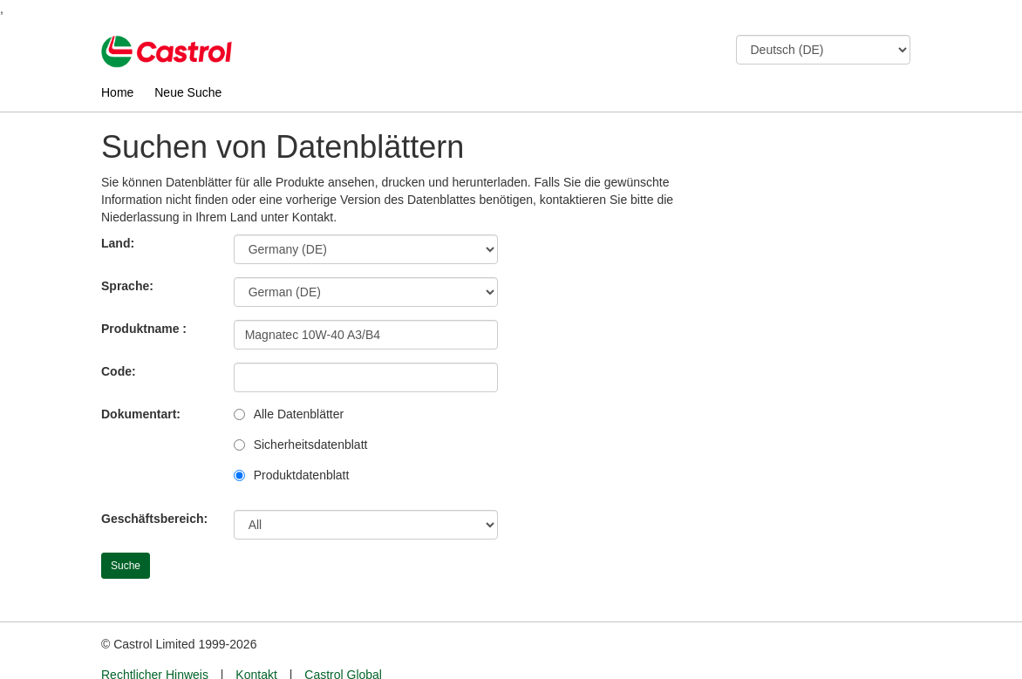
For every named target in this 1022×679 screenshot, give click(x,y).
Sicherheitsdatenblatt (311, 445)
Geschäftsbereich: (154, 519)
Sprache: (127, 286)
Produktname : (144, 329)
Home (117, 92)
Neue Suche (187, 92)
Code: (118, 371)
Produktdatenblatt (302, 475)
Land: (117, 243)
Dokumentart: (141, 414)
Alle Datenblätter (299, 414)
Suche (125, 566)
